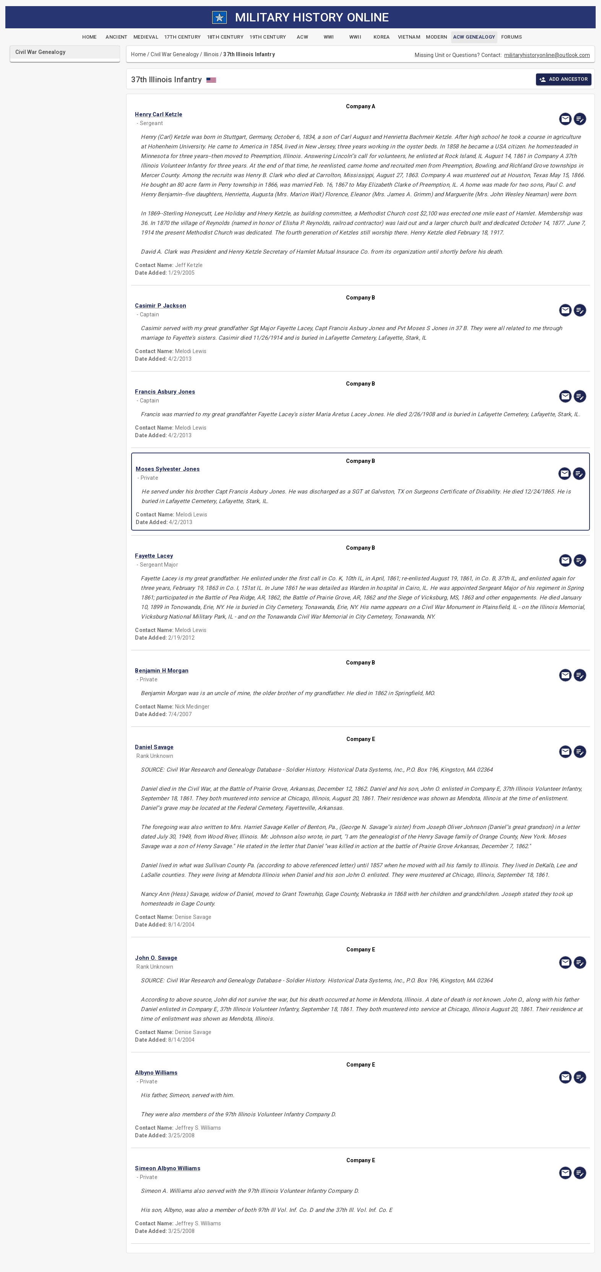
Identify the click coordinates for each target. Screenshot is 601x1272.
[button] (293, 114)
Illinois (211, 54)
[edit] (580, 119)
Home (138, 54)
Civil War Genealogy (175, 54)
